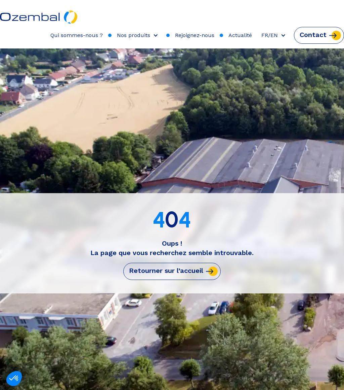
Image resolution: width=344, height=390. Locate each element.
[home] (39, 14)
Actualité (240, 35)
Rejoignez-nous (194, 35)
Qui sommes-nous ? (76, 35)
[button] (139, 35)
